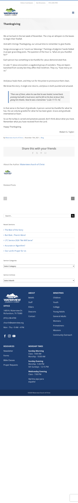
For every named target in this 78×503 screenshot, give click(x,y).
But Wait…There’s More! (15, 235)
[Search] (73, 216)
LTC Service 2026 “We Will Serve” (19, 240)
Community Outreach (62, 335)
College (56, 307)
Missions (57, 330)
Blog (42, 138)
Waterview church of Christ (14, 138)
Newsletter (8, 351)
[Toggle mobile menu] (73, 12)
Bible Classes (9, 360)
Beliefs (31, 297)
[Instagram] (9, 336)
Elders (31, 307)
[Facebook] (4, 336)
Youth (55, 302)
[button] (5, 198)
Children (57, 297)
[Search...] (37, 216)
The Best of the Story (14, 230)
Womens (57, 321)
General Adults (59, 316)
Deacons (32, 311)
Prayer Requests (10, 365)
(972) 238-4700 (9, 318)
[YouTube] (14, 336)
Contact (31, 316)
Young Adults (59, 311)
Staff (30, 302)
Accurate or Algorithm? (15, 245)
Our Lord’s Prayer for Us (15, 251)
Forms (6, 355)
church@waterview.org (13, 322)
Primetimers (58, 325)
